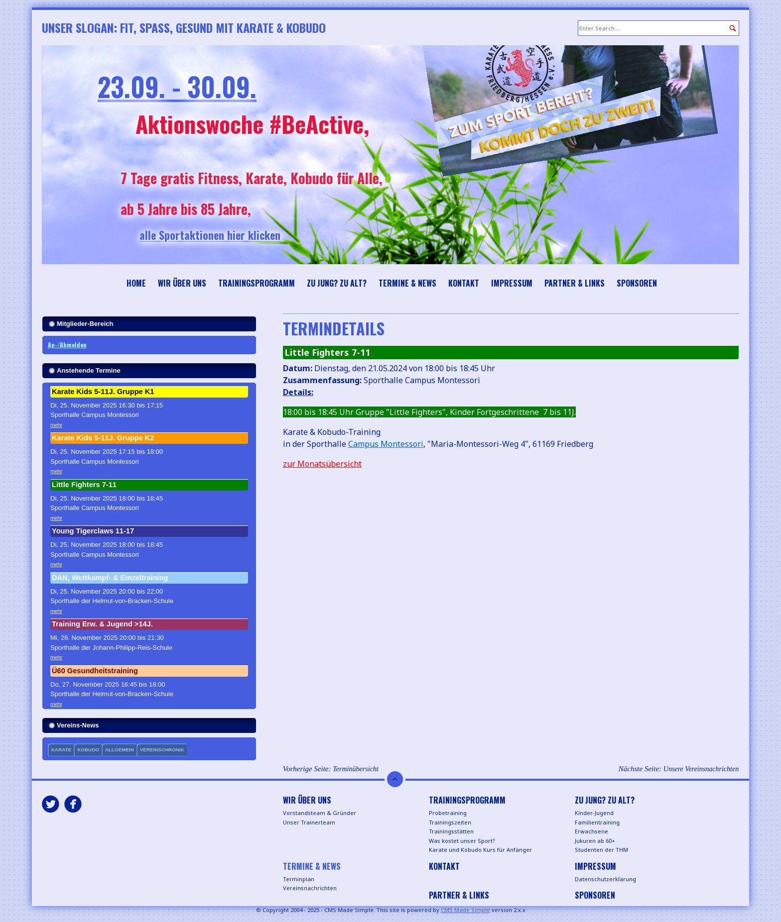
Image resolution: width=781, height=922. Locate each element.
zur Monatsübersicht (322, 463)
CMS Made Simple (465, 910)
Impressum (511, 283)
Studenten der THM (601, 849)
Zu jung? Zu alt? (337, 283)
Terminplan (298, 879)
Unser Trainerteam (309, 822)
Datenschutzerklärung (605, 879)
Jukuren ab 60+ (595, 840)
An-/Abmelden (67, 344)
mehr (56, 425)
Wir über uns (182, 283)
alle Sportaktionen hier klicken (234, 235)
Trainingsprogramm (256, 283)
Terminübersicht (356, 769)
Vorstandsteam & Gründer (319, 813)
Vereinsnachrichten (310, 888)
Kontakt (463, 283)
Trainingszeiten (450, 822)
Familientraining (597, 822)
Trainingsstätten (451, 831)
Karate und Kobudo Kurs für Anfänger (480, 849)
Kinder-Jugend (594, 813)
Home (136, 283)
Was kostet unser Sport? (462, 840)
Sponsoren (637, 283)
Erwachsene (591, 831)
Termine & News (407, 283)
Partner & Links (574, 283)
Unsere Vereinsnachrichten (701, 769)
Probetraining (448, 813)
